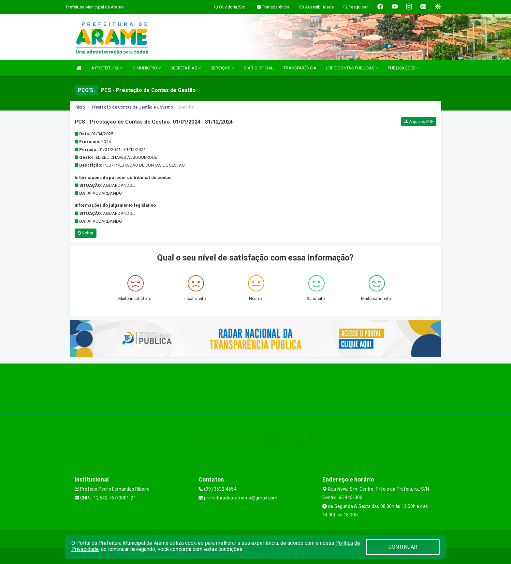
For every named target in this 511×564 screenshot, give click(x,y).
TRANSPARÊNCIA (300, 68)
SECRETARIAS (185, 68)
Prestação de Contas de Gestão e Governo (132, 107)
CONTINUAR (402, 547)
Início (80, 107)
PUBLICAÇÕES (403, 68)
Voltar (85, 233)
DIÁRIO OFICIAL (258, 68)
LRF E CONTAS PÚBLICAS (352, 68)
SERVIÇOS (222, 68)
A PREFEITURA (107, 68)
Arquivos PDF (418, 121)
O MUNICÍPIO (147, 68)
